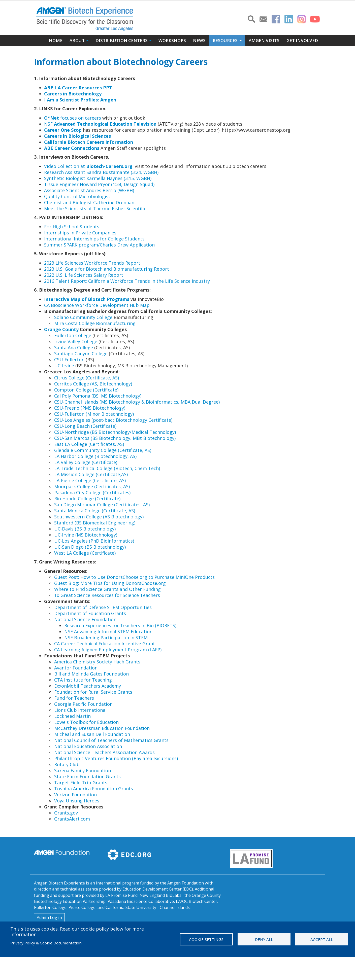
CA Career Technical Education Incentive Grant (104, 644)
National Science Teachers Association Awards (104, 752)
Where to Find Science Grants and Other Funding (107, 589)
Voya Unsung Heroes (76, 801)
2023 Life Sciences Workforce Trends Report (92, 263)
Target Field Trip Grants (80, 782)
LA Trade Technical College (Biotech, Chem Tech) (107, 468)
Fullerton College (73, 335)
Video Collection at (88, 166)
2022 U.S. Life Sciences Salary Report (83, 275)
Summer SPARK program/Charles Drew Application (100, 245)
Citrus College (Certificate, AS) (86, 378)
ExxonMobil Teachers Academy (87, 686)
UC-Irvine (64, 366)
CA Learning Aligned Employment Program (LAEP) (108, 650)
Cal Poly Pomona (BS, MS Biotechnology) (97, 396)
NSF (100, 124)
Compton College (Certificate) (86, 390)
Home (55, 40)
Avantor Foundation (76, 668)
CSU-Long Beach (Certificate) (85, 426)
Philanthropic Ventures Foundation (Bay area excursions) (116, 758)
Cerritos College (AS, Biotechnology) (93, 384)
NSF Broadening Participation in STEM (106, 637)
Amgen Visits (264, 40)
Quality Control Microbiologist (77, 196)
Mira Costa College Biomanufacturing (95, 323)
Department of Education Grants (90, 613)
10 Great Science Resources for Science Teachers (107, 595)
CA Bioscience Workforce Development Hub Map (97, 305)
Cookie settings (206, 939)
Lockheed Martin (72, 716)
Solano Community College (83, 317)
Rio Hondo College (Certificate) (87, 498)
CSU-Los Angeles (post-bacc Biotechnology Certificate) (113, 420)
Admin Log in (49, 917)
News (199, 40)
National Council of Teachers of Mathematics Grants (111, 740)
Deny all (264, 939)
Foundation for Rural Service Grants (93, 692)
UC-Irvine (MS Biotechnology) (85, 535)
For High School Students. (72, 227)
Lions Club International (80, 710)
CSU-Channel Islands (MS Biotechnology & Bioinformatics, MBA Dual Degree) (137, 402)
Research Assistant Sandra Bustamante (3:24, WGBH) (101, 172)
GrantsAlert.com (72, 819)
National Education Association (88, 746)
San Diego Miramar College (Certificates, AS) (102, 505)
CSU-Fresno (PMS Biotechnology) (89, 408)
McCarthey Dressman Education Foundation (102, 728)
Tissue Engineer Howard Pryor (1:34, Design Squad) (99, 184)
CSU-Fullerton (70, 360)
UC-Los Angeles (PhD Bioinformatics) (94, 541)
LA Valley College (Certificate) (85, 462)
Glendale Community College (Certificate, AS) (102, 450)
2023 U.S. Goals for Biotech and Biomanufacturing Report (106, 269)
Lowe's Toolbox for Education (86, 722)
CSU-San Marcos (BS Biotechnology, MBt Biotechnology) (115, 438)
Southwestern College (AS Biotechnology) (99, 517)
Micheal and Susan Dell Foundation (92, 734)
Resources (225, 40)
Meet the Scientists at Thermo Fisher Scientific (95, 208)
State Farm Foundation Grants (87, 776)
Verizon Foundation (75, 795)
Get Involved (302, 40)
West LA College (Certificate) (85, 553)
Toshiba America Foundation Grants (93, 789)
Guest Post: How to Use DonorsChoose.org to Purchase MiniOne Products (134, 577)
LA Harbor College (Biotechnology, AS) (95, 456)
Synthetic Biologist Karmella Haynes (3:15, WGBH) (97, 178)
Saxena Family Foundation (82, 770)
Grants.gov (66, 813)
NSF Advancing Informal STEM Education (108, 631)
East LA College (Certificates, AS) (89, 444)
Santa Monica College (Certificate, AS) (94, 511)
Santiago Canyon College (81, 353)
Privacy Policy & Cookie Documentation (46, 942)
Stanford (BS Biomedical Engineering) (94, 523)
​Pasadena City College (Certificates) (92, 492)
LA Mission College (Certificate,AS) (91, 474)
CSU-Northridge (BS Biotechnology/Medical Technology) (115, 432)
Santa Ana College (73, 347)
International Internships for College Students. (95, 239)
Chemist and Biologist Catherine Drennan (89, 202)
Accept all (321, 939)
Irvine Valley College (75, 341)
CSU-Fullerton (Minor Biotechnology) (94, 414)
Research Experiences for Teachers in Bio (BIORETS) (120, 625)
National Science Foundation (85, 619)
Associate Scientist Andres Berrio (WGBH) (89, 190)
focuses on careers (72, 118)
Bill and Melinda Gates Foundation (91, 674)
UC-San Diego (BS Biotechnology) (90, 547)
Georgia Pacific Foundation (83, 704)
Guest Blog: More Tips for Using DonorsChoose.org (110, 583)
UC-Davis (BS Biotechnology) (85, 529)
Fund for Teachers (74, 698)
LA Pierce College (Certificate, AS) (90, 480)
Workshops (172, 40)
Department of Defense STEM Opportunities (103, 607)
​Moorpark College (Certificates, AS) (92, 486)
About (77, 40)
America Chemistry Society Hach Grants (97, 662)
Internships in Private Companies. (80, 233)
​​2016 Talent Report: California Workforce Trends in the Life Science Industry (127, 281)
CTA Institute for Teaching (83, 680)
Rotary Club (67, 764)
